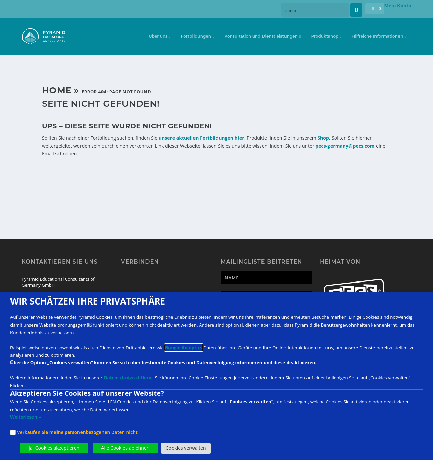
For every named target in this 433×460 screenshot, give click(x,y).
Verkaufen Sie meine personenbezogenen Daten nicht (77, 432)
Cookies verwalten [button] (186, 448)
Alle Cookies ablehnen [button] (125, 448)
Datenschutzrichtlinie (128, 378)
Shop (323, 137)
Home (56, 90)
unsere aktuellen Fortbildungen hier (201, 137)
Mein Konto (398, 5)
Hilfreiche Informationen (377, 37)
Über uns (158, 37)
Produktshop (324, 37)
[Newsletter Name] (290, 277)
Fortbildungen (196, 37)
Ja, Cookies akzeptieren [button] (54, 448)
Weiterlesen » (25, 417)
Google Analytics (183, 347)
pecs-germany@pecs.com (344, 146)
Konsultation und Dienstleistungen (261, 37)
